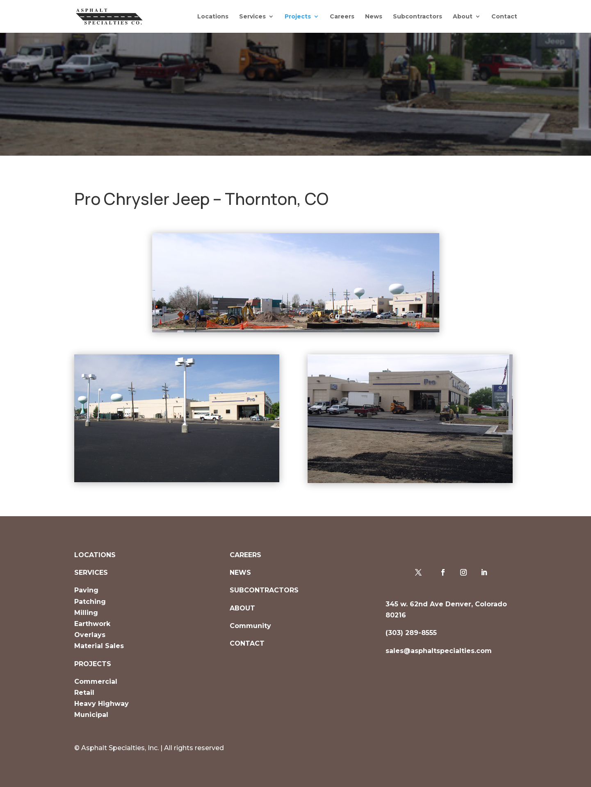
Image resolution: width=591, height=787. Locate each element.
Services (252, 17)
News (373, 17)
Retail (84, 692)
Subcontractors (417, 17)
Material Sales (99, 646)
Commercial (95, 681)
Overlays (89, 635)
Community (250, 626)
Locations (212, 17)
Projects (298, 17)
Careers (342, 17)
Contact (504, 17)
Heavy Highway (101, 704)
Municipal (91, 715)
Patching (90, 602)
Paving (86, 590)
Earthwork (92, 624)
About (462, 17)
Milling (86, 613)
